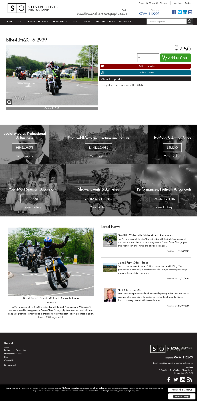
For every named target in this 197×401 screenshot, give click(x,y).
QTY (139, 58)
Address (189, 367)
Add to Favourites (147, 66)
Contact (87, 21)
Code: (47, 108)
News (75, 21)
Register (188, 3)
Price (176, 45)
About (19, 21)
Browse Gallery (61, 21)
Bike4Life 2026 (125, 21)
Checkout (163, 3)
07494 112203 (149, 14)
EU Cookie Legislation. (71, 388)
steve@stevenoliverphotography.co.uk (102, 14)
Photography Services (38, 21)
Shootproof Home (105, 21)
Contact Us (9, 360)
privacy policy (98, 388)
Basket (141, 3)
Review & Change (182, 396)
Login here (178, 3)
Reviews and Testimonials (15, 350)
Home (9, 21)
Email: (124, 10)
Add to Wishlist (147, 72)
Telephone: (155, 10)
